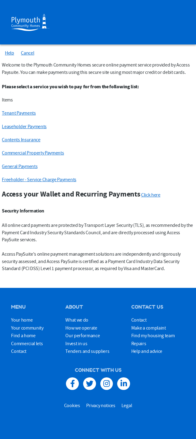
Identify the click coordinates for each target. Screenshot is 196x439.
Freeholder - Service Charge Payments (39, 179)
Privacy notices (100, 405)
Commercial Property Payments (33, 153)
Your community (27, 328)
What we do (76, 320)
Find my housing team (153, 335)
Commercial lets (27, 343)
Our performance (82, 335)
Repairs (138, 343)
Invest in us (76, 343)
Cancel (27, 53)
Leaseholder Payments (24, 126)
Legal (126, 405)
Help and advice (146, 351)
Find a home (23, 335)
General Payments (19, 166)
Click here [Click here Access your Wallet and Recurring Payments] (150, 195)
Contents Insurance (21, 139)
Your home (22, 320)
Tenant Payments (19, 113)
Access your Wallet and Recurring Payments (71, 194)
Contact (18, 351)
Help (9, 53)
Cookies (72, 405)
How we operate (81, 328)
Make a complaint (148, 328)
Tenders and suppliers (87, 351)
